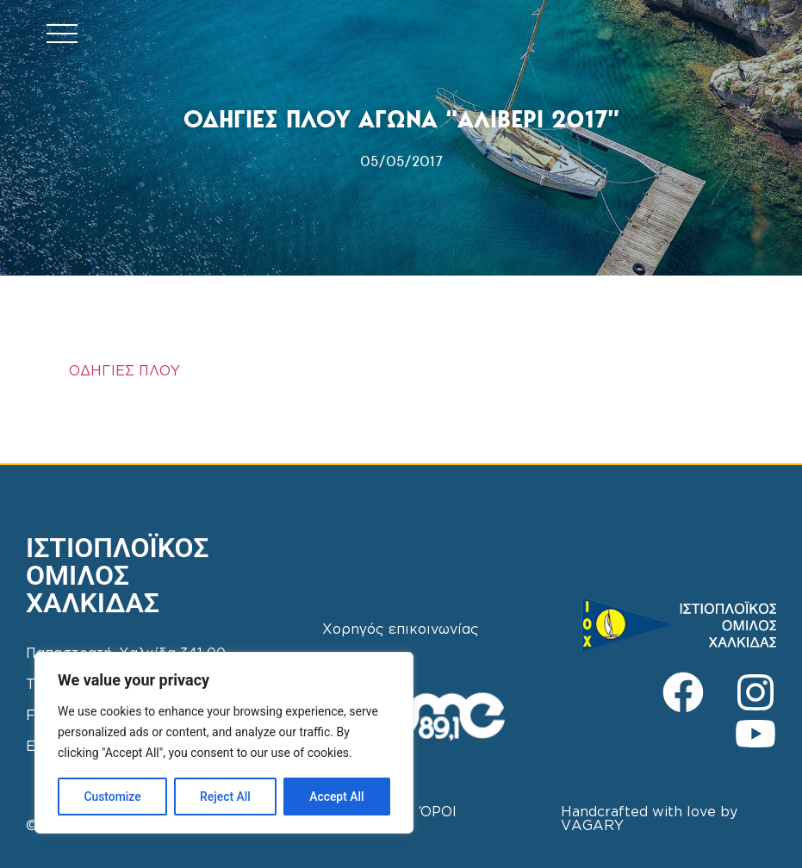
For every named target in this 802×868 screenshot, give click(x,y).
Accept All (336, 796)
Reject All (225, 796)
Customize (112, 796)
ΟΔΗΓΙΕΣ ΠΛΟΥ (124, 371)
